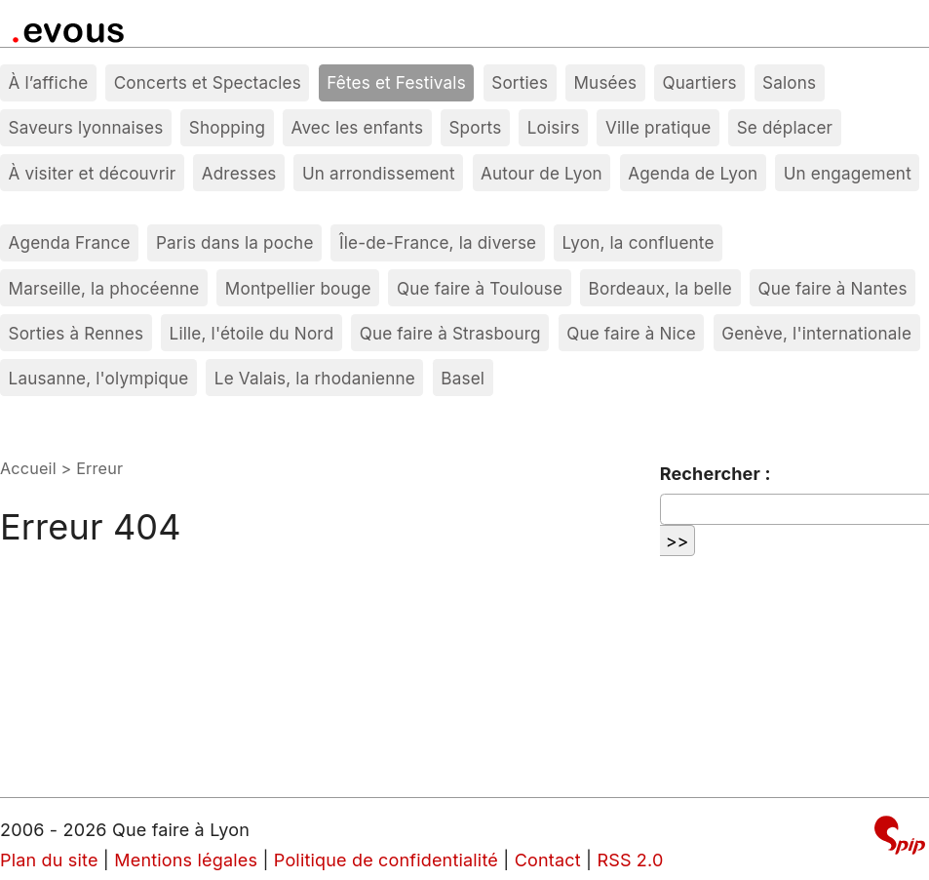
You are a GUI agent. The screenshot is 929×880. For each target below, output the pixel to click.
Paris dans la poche (235, 242)
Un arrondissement (378, 173)
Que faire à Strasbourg (450, 333)
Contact (548, 860)
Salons (789, 82)
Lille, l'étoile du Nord (252, 333)
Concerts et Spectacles (207, 82)
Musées (606, 82)
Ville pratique (658, 127)
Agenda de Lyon (692, 173)
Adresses (239, 173)
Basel (462, 378)
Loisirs (553, 127)
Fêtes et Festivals (396, 82)
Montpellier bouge (298, 288)
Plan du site (49, 860)
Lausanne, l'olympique (99, 378)
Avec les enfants (357, 127)
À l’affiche (49, 82)
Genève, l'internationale (816, 333)
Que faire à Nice (631, 333)
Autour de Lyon (541, 173)
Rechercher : (715, 473)
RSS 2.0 (630, 860)
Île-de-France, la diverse (437, 242)
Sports (474, 127)
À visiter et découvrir (92, 173)
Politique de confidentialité (386, 860)
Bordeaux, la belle (660, 288)
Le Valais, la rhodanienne (314, 378)
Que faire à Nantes (832, 288)
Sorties (519, 82)
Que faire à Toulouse (479, 288)
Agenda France (70, 242)
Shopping (227, 127)
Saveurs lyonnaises (86, 127)
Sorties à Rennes (76, 333)
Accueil (28, 468)
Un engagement (847, 173)
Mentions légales (185, 860)
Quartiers (699, 82)
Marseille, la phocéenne (104, 288)
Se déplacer (785, 127)
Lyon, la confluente (638, 242)
